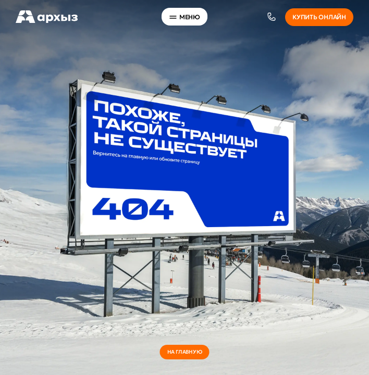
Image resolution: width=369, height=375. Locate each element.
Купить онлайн (319, 17)
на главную (184, 351)
